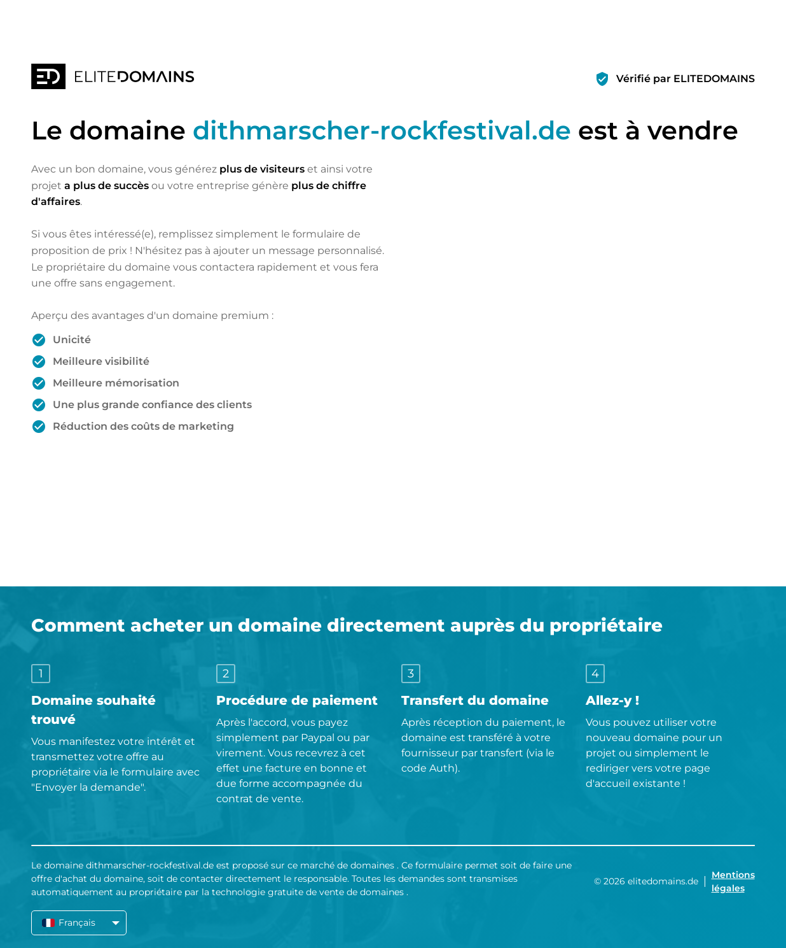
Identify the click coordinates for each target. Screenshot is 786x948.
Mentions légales (733, 881)
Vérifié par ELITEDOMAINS (685, 79)
